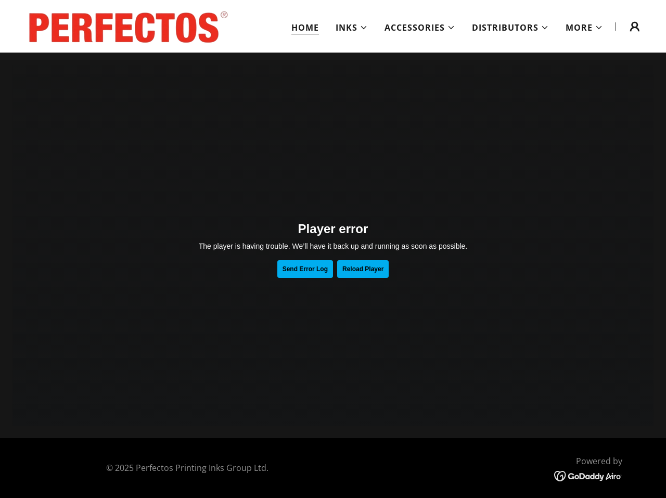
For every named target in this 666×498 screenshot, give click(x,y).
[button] (352, 27)
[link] (124, 25)
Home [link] (305, 27)
